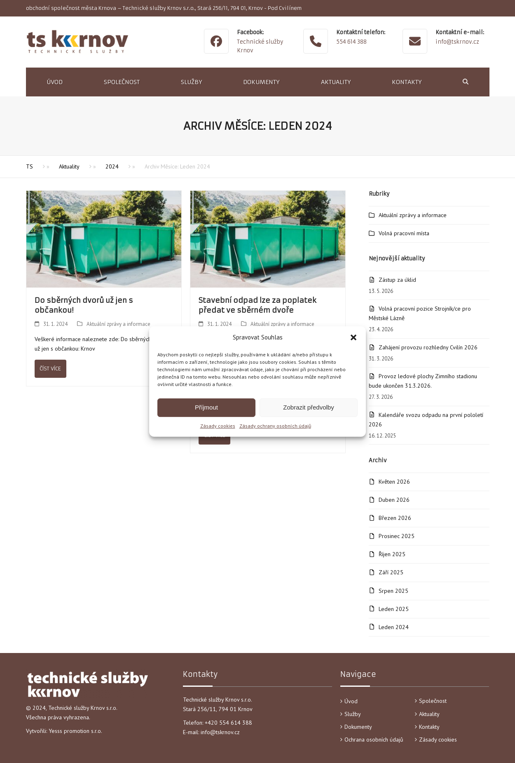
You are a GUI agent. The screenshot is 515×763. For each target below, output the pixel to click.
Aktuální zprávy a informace (118, 324)
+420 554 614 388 (229, 722)
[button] (353, 337)
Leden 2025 (394, 609)
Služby (352, 714)
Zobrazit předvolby (308, 407)
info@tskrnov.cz (457, 41)
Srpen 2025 (393, 590)
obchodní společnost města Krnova (71, 8)
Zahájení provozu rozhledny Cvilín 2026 (428, 347)
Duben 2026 (394, 499)
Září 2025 (391, 572)
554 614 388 (351, 41)
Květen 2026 (394, 481)
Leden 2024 (394, 627)
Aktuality (429, 714)
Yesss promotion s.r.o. (75, 731)
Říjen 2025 (392, 554)
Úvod (351, 701)
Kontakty (429, 726)
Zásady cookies (217, 426)
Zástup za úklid (397, 279)
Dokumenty (358, 726)
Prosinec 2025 (396, 536)
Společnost (433, 700)
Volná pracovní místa (404, 233)
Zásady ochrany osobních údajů (275, 426)
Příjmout (206, 407)
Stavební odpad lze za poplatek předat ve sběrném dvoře (257, 305)
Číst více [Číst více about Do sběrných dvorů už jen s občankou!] (50, 368)
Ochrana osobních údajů (373, 739)
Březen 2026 (395, 518)
